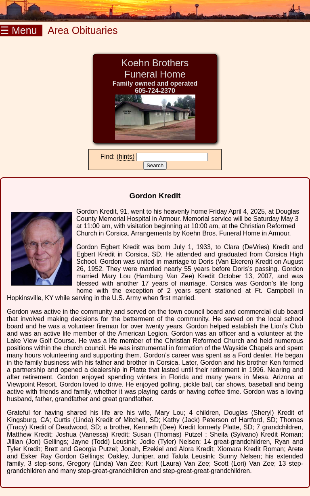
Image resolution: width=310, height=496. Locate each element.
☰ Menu (21, 30)
